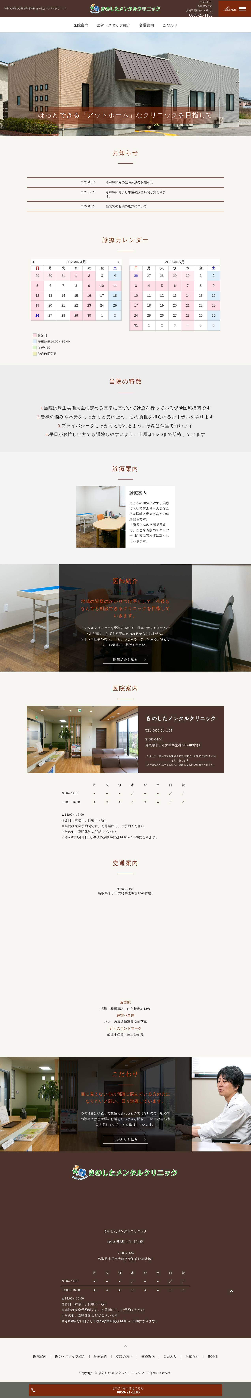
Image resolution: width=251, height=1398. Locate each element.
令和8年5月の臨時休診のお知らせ (129, 182)
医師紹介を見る (125, 659)
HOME (213, 1356)
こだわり (170, 25)
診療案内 (100, 1356)
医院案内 (80, 25)
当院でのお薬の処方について (126, 206)
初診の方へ (124, 1356)
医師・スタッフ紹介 (113, 25)
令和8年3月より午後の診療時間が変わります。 (136, 194)
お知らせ (192, 1356)
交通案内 (146, 25)
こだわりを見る (125, 1139)
